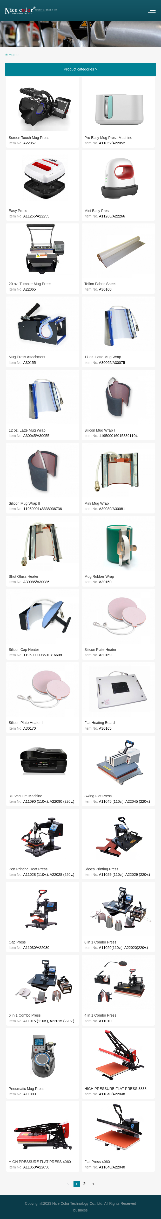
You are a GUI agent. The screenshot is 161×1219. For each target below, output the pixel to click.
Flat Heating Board (99, 723)
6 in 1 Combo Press (25, 1015)
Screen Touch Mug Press (29, 138)
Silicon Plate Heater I (101, 649)
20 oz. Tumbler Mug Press (30, 284)
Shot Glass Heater (23, 576)
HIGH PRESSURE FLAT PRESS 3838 (115, 1089)
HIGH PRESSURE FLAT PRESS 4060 (40, 1162)
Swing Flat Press (98, 796)
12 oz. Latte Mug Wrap (27, 430)
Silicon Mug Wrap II (24, 503)
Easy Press (18, 211)
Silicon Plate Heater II (26, 723)
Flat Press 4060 (97, 1162)
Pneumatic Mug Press (26, 1089)
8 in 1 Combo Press (100, 942)
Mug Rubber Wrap (99, 576)
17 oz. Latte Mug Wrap (102, 357)
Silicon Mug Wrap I (99, 430)
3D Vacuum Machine (25, 796)
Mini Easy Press (97, 211)
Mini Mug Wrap (96, 503)
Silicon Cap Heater (24, 649)
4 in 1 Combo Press (100, 1015)
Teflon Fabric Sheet (100, 284)
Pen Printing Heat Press (28, 869)
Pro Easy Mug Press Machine (108, 138)
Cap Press (17, 942)
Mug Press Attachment (27, 357)
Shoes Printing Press (101, 869)
